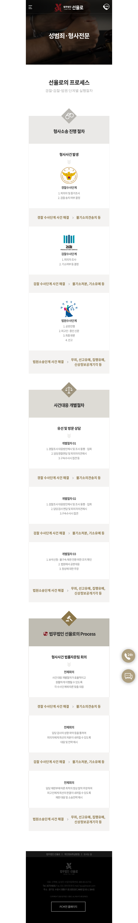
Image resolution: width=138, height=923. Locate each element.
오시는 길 (88, 854)
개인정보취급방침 (72, 854)
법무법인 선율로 (53, 854)
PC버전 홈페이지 (68, 907)
